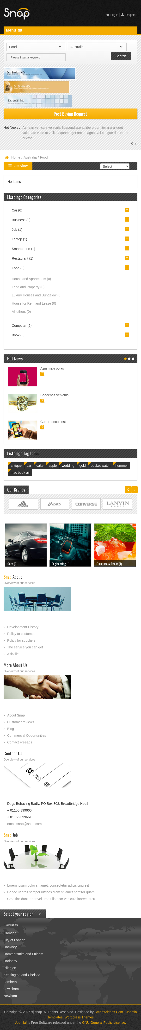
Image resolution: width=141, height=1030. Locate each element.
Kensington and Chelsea (22, 975)
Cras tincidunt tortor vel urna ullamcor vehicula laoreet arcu (51, 899)
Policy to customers (21, 634)
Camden (10, 933)
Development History (22, 627)
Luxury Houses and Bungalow (36, 295)
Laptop (19, 239)
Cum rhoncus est (53, 422)
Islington (10, 968)
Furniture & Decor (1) (109, 563)
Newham (10, 996)
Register (128, 15)
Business (21, 220)
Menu (14, 30)
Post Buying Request (70, 114)
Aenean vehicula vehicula (41, 127)
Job (17, 229)
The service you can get (25, 647)
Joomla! (21, 1022)
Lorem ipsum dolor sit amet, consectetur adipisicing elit (48, 885)
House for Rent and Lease (34, 303)
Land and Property (28, 287)
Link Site (23, 504)
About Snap (16, 715)
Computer (21, 325)
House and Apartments (31, 279)
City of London (14, 940)
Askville (12, 654)
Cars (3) (12, 563)
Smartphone (23, 249)
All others (21, 311)
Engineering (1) (60, 563)
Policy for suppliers (21, 640)
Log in (112, 15)
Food (18, 268)
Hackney (10, 947)
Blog (10, 729)
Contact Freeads (19, 742)
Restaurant (22, 258)
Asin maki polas (52, 368)
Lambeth (10, 982)
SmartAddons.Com (109, 1012)
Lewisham (11, 989)
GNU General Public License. (104, 1022)
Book (18, 335)
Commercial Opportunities (26, 735)
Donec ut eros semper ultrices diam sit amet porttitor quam (50, 892)
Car (17, 210)
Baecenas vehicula (54, 395)
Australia (30, 157)
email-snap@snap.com (24, 824)
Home (15, 157)
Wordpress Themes (79, 1017)
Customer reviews (20, 722)
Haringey (10, 961)
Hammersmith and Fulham (23, 954)
